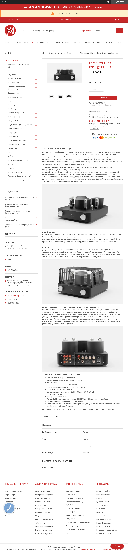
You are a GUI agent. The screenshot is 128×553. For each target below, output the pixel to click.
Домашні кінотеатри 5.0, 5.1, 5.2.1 (19, 65)
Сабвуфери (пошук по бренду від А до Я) (19, 225)
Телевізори (12, 148)
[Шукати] (119, 30)
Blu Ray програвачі (16, 109)
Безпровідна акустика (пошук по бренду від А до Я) (18, 205)
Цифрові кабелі (102, 502)
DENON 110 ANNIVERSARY (18, 160)
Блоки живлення (15, 188)
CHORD (11, 168)
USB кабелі (100, 509)
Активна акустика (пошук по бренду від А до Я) (20, 198)
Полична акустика (43, 505)
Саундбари (12, 75)
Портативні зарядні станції (19, 176)
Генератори (13, 184)
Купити (103, 98)
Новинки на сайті (103, 533)
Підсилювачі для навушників (20, 124)
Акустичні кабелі (103, 491)
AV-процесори (10, 498)
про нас (98, 6)
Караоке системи (15, 172)
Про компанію (42, 42)
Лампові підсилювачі (16, 128)
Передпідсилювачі (16, 136)
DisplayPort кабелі (103, 523)
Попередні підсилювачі (75, 529)
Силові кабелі (102, 516)
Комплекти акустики (43, 530)
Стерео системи (14, 71)
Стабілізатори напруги (17, 180)
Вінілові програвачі (16, 113)
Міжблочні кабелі (103, 494)
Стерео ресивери (15, 93)
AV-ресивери (13, 82)
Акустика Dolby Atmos (44, 526)
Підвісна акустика (42, 512)
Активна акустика (42, 491)
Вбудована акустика (44, 516)
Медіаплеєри (13, 101)
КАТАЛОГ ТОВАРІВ (23, 42)
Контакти (110, 42)
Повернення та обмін (93, 42)
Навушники (13, 120)
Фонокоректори (15, 116)
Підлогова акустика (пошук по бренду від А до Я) (17, 212)
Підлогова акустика (43, 502)
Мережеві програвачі (75, 515)
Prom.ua (77, 547)
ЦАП (9, 152)
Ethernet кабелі (102, 512)
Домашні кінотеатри (13, 491)
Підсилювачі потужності (18, 140)
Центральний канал (43, 509)
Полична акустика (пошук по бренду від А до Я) (17, 219)
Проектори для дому (16, 144)
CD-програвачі (72, 511)
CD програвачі (14, 105)
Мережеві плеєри (15, 97)
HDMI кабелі (101, 498)
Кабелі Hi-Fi (12, 156)
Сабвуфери (40, 523)
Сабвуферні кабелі (104, 505)
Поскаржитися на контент (88, 549)
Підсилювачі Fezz (87, 53)
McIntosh (11, 164)
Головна (8, 42)
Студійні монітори (42, 498)
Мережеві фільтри (104, 519)
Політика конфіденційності (110, 549)
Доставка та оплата (60, 42)
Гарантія (76, 42)
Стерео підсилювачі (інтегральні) (63, 53)
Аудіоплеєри (13, 192)
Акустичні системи (15, 78)
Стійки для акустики (43, 533)
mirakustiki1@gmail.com (16, 295)
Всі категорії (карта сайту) (107, 526)
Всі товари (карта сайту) (106, 530)
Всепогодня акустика (44, 519)
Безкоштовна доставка (98, 111)
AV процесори (14, 132)
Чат (117, 546)
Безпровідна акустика (44, 494)
